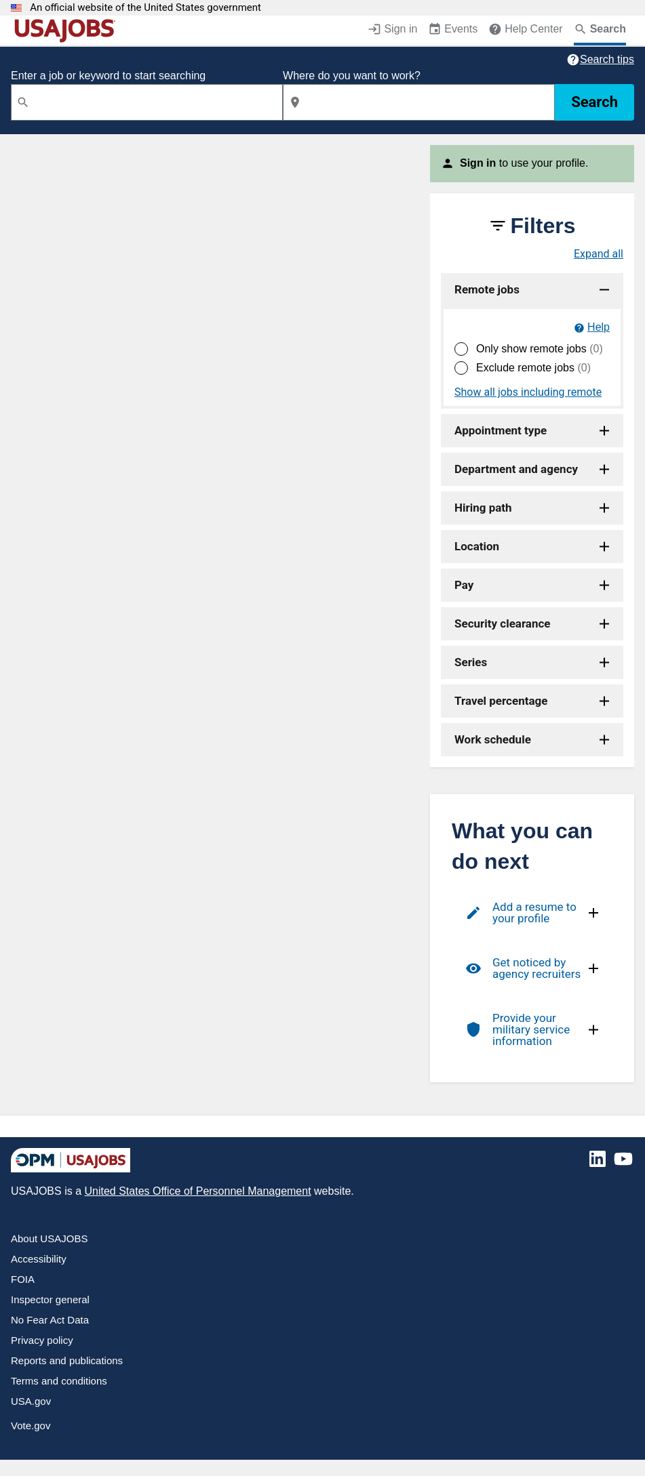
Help (598, 327)
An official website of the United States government (145, 8)
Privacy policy (42, 1340)
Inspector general (50, 1299)
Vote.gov (30, 1425)
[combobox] (147, 102)
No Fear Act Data (50, 1320)
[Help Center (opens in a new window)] (525, 30)
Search (594, 102)
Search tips (607, 59)
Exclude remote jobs (533, 367)
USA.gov (31, 1401)
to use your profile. (524, 163)
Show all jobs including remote (528, 392)
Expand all (598, 254)
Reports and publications (67, 1360)
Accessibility (38, 1259)
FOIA (23, 1279)
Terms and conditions (59, 1381)
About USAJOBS (49, 1238)
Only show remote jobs (539, 348)
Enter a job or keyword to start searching (108, 75)
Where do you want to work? (352, 75)
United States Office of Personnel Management (197, 1191)
